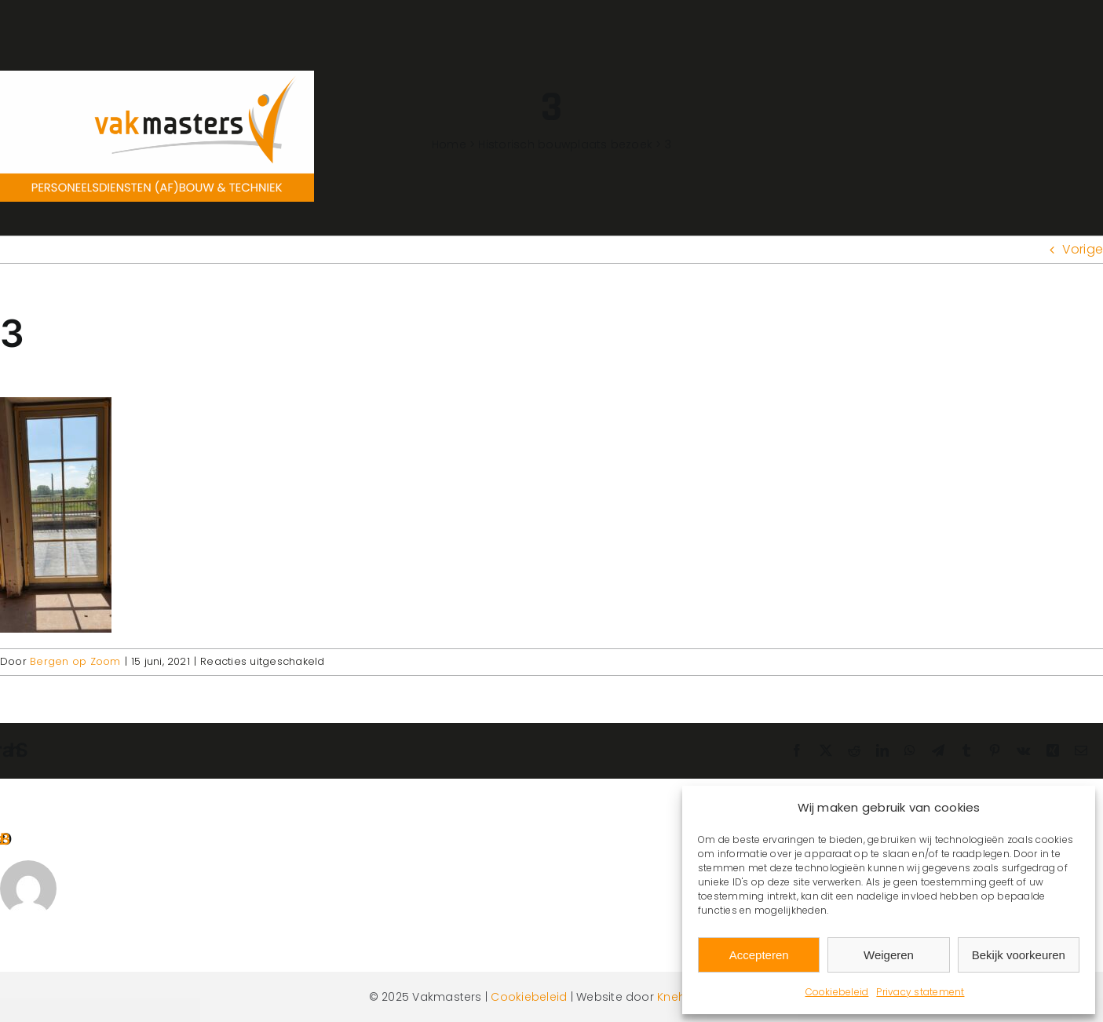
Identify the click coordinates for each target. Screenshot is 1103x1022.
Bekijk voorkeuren (1018, 955)
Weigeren (889, 955)
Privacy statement (920, 991)
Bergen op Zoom (75, 661)
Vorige (1082, 249)
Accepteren (759, 955)
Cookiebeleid (837, 991)
